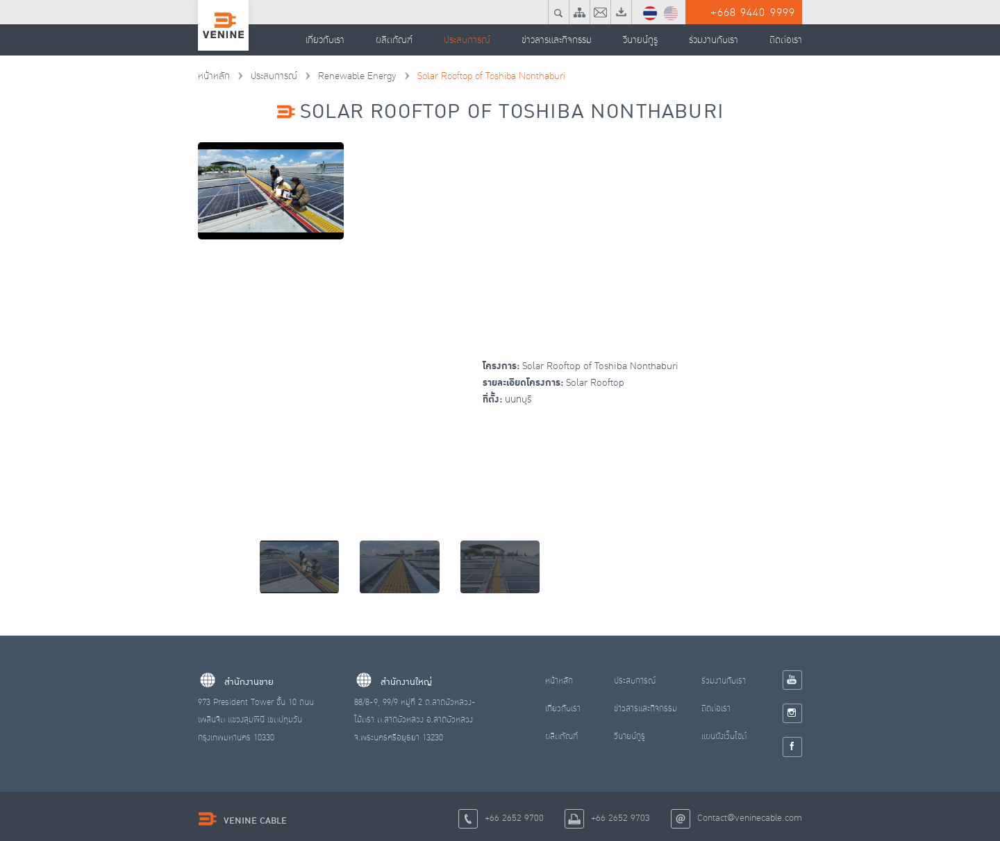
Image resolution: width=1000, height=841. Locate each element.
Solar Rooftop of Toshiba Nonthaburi (480, 76)
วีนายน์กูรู (630, 737)
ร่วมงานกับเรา (725, 681)
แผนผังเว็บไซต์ (725, 737)
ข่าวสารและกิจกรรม (646, 709)
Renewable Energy (351, 76)
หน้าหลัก (213, 76)
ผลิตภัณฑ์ (561, 737)
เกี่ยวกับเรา (563, 709)
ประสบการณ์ (271, 76)
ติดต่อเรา (717, 709)
